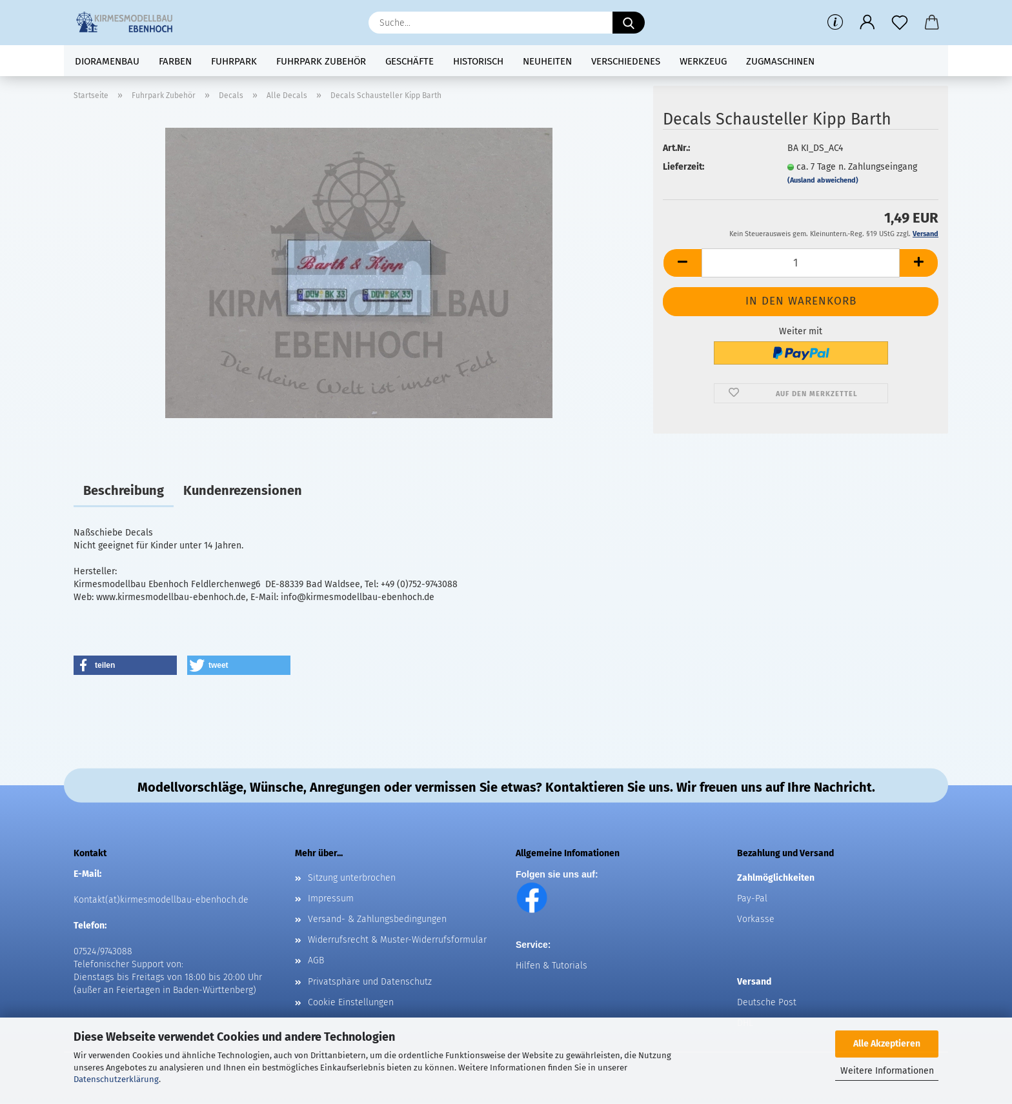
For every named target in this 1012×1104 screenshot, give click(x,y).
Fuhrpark (234, 61)
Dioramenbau (107, 61)
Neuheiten (547, 61)
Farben (175, 61)
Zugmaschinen (780, 61)
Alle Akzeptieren (886, 1043)
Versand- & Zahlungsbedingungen (377, 919)
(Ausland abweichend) (822, 180)
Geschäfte (409, 61)
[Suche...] (628, 23)
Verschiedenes (625, 61)
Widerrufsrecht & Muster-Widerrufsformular (397, 939)
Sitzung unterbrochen (352, 877)
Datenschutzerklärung (116, 1079)
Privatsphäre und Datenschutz (370, 981)
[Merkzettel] (900, 22)
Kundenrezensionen (242, 490)
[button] (867, 22)
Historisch (478, 61)
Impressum (331, 898)
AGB (316, 960)
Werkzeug (703, 61)
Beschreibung (123, 490)
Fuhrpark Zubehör (321, 61)
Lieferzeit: (683, 166)
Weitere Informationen (887, 1070)
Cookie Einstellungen (351, 1002)
